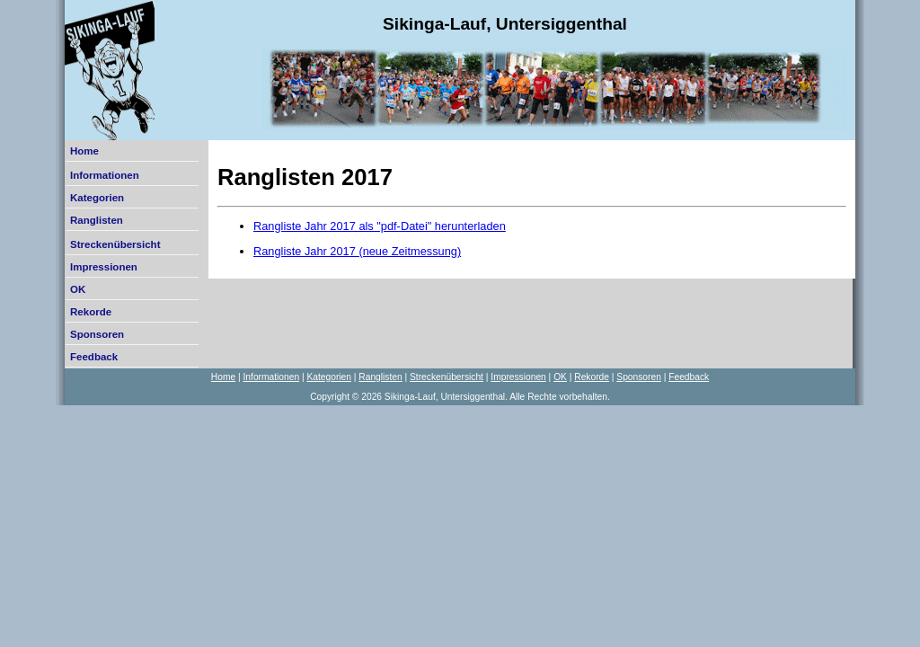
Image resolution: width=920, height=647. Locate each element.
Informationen (104, 175)
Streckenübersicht (115, 244)
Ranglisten (96, 220)
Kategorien (97, 197)
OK (77, 289)
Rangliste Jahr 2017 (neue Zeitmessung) (357, 251)
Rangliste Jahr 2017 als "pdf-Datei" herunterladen (379, 226)
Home (84, 151)
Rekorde (90, 311)
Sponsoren (97, 334)
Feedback (94, 356)
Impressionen (103, 266)
